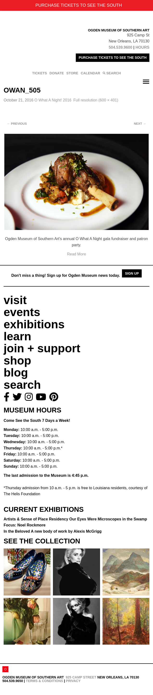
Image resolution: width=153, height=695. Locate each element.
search (22, 384)
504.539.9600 (120, 47)
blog (16, 372)
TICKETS (39, 73)
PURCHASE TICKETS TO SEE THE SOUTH (113, 57)
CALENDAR (90, 73)
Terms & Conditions (44, 681)
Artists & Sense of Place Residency (75, 519)
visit (15, 300)
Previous (17, 123)
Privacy (73, 681)
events (22, 312)
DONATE (57, 73)
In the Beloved (53, 531)
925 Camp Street (81, 677)
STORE (72, 73)
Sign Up (132, 273)
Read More (76, 254)
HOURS (142, 47)
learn (17, 336)
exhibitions (34, 324)
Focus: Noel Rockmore (24, 525)
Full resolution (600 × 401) (95, 100)
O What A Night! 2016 (52, 100)
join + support (42, 348)
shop (17, 360)
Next (140, 123)
